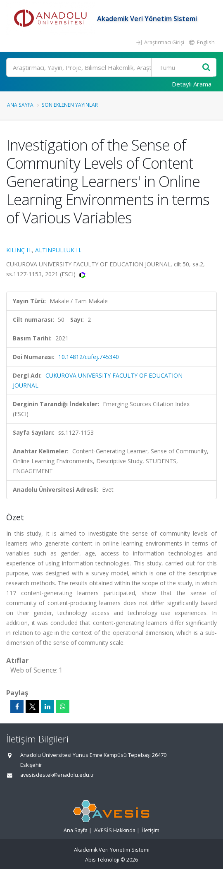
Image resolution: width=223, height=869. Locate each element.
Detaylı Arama (191, 84)
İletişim (150, 830)
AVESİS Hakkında (114, 830)
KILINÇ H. (19, 250)
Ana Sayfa (20, 104)
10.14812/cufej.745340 (88, 357)
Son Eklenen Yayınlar (70, 104)
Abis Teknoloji (102, 859)
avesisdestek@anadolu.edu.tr (57, 774)
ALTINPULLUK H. (58, 250)
